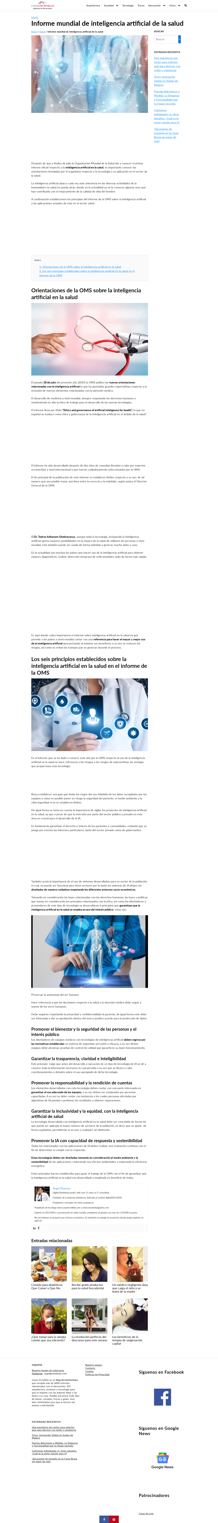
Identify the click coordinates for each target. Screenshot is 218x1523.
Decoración (154, 5)
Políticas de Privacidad (97, 1374)
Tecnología (128, 5)
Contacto (90, 1368)
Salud (34, 17)
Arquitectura (93, 5)
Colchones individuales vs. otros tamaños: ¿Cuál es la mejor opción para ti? (54, 1452)
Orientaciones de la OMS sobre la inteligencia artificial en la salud (80, 266)
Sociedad (109, 5)
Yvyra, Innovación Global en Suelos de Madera (166, 81)
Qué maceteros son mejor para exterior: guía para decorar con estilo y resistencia (54, 1428)
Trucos (140, 5)
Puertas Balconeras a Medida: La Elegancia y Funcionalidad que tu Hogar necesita (55, 1444)
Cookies (89, 1371)
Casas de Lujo (146, 1513)
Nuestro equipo (93, 1365)
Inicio (34, 31)
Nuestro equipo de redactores (48, 1370)
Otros (172, 5)
